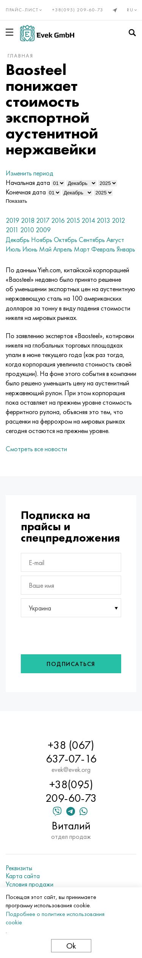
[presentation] (71, 634)
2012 (118, 220)
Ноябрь (41, 239)
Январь (126, 249)
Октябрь (65, 239)
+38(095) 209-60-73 (77, 10)
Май (45, 249)
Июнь (29, 249)
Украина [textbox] (40, 608)
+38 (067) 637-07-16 (71, 751)
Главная (20, 55)
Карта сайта (23, 876)
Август (115, 239)
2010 (27, 229)
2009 (43, 229)
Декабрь (18, 239)
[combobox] (71, 607)
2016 (58, 220)
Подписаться (71, 664)
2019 (12, 220)
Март (82, 249)
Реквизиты (19, 868)
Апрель (62, 249)
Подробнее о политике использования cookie (55, 918)
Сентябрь (92, 239)
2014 (88, 220)
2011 (12, 229)
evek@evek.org (71, 769)
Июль (13, 249)
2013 (103, 220)
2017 (43, 220)
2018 (27, 220)
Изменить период (29, 173)
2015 (73, 220)
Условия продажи (29, 884)
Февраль (103, 249)
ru (133, 10)
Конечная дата (26, 192)
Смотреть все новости (36, 448)
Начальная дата (28, 182)
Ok (71, 945)
